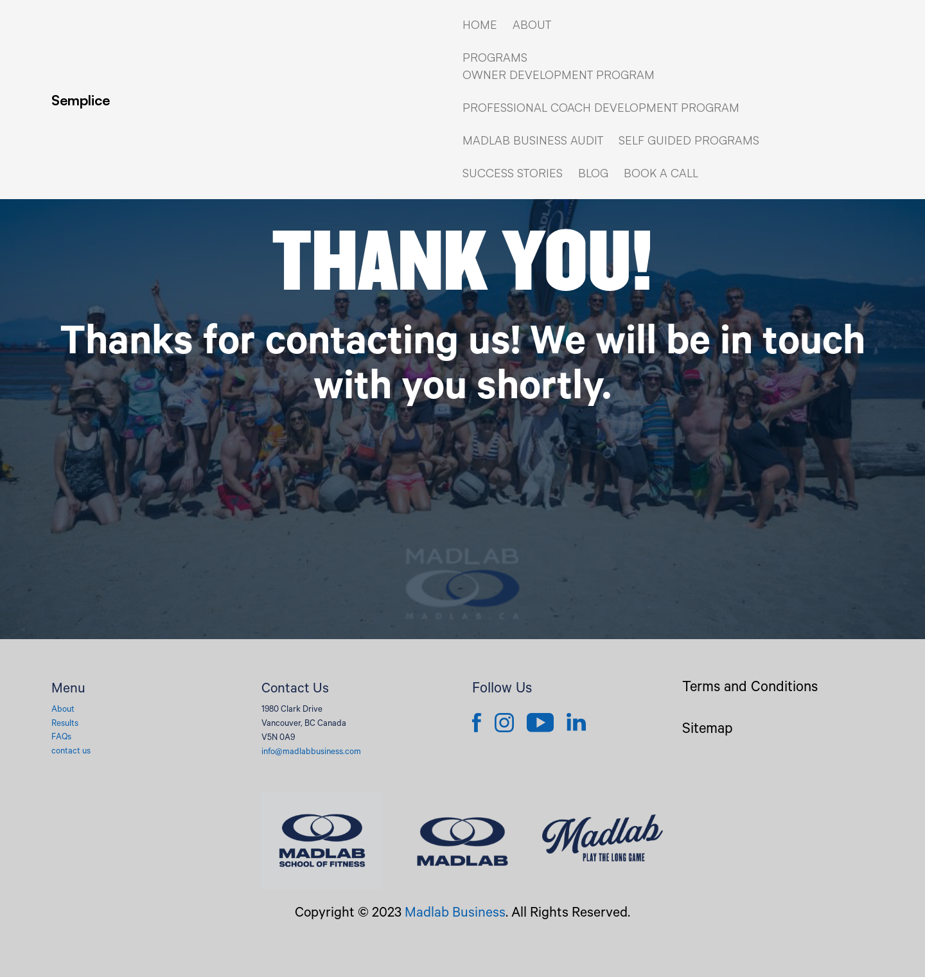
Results (64, 724)
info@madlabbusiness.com (311, 752)
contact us (71, 752)
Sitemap (707, 731)
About (63, 710)
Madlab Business (455, 914)
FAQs (61, 738)
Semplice (80, 100)
